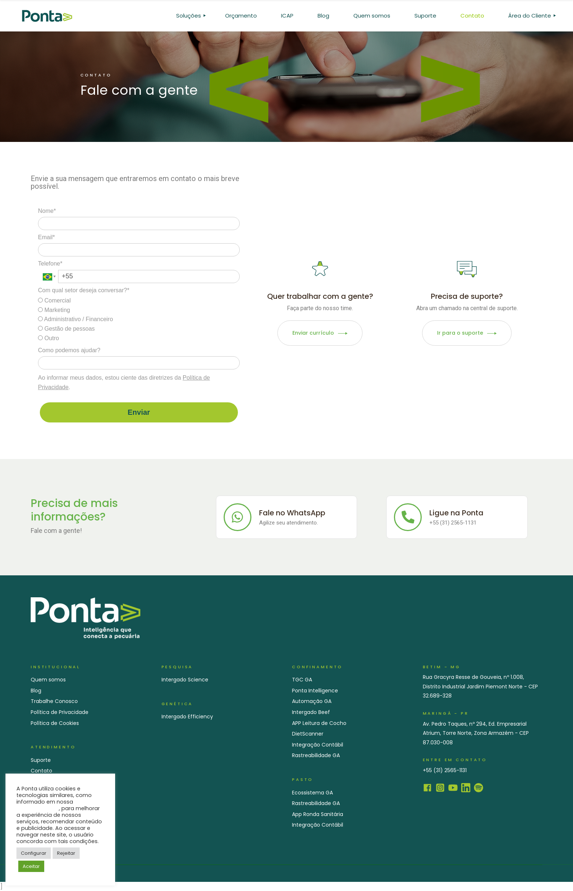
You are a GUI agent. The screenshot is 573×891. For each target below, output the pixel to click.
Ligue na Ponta (456, 513)
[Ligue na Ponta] (408, 517)
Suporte (41, 760)
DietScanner (307, 733)
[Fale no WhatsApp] (237, 517)
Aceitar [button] (31, 866)
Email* (46, 237)
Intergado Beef (311, 712)
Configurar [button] (33, 853)
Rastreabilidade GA (316, 755)
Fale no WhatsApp (292, 513)
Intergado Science (185, 679)
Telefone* (50, 263)
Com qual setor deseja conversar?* (83, 290)
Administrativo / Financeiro (75, 319)
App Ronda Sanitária (317, 814)
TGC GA (302, 679)
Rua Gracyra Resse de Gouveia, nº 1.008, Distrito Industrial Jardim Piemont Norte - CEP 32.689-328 (480, 686)
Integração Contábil (317, 744)
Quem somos (48, 679)
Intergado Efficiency (187, 716)
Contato (41, 770)
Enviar (139, 412)
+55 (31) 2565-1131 (445, 770)
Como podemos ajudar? (69, 350)
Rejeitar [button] (66, 853)
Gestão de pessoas (66, 329)
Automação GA (311, 701)
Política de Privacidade (59, 712)
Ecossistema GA (312, 792)
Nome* (47, 211)
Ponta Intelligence (315, 690)
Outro (48, 338)
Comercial (54, 300)
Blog (36, 690)
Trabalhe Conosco (54, 701)
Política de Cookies (55, 723)
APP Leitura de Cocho (319, 723)
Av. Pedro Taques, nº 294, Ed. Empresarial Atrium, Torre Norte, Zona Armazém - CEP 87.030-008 (476, 733)
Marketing (54, 310)
